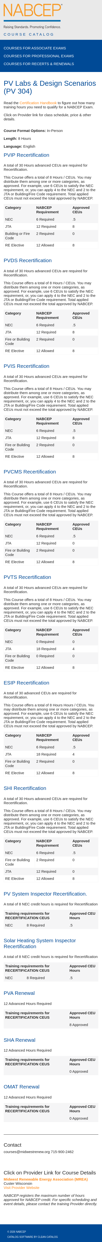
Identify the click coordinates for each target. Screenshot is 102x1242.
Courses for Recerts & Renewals (39, 64)
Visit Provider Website (21, 1187)
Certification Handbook (38, 103)
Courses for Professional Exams (39, 56)
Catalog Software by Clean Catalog (32, 1237)
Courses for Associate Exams (35, 48)
